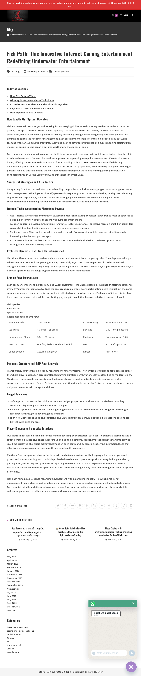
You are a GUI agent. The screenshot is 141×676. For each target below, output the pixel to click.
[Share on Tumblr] (116, 506)
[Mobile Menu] (124, 15)
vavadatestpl (13, 652)
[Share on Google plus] (72, 506)
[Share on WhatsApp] (131, 506)
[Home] (8, 34)
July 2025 (11, 592)
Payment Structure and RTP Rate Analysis (33, 108)
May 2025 (11, 599)
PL (8, 641)
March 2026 (12, 563)
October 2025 (13, 581)
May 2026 (11, 556)
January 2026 (13, 571)
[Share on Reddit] (109, 506)
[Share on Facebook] (65, 506)
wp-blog (15, 71)
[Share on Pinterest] (80, 506)
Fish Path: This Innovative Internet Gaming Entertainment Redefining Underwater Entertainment (73, 34)
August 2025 (13, 588)
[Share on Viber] (94, 506)
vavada (10, 648)
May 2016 (11, 610)
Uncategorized (61, 71)
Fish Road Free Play (89, 162)
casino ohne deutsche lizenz (20, 630)
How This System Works (23, 96)
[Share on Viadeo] (124, 506)
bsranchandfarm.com (17, 627)
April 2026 (12, 560)
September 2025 (15, 585)
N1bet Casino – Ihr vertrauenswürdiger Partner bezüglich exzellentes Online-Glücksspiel (113, 532)
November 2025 (14, 578)
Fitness (10, 638)
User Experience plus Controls (26, 112)
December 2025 (14, 574)
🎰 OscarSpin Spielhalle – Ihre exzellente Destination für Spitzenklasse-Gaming (70, 532)
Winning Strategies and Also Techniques (32, 100)
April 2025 (12, 603)
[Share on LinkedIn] (87, 506)
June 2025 (11, 596)
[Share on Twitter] (58, 506)
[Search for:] (132, 15)
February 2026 (14, 567)
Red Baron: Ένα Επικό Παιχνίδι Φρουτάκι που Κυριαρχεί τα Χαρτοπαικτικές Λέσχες (28, 532)
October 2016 (13, 606)
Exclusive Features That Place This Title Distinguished (39, 104)
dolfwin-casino (14, 634)
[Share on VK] (102, 506)
